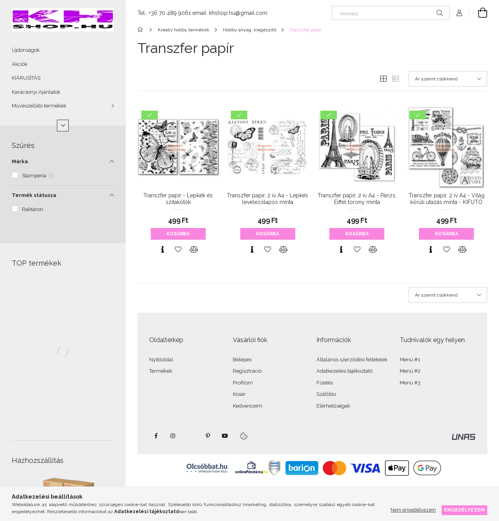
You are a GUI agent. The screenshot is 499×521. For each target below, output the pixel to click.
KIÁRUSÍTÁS (26, 78)
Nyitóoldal (161, 360)
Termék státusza (34, 195)
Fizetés (324, 383)
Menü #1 (410, 360)
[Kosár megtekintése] (478, 13)
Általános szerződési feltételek (352, 360)
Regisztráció (247, 371)
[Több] (63, 125)
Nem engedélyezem (413, 510)
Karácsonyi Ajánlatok (36, 92)
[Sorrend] (448, 79)
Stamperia (38, 176)
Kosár (239, 394)
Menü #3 (410, 383)
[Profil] (459, 13)
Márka (20, 161)
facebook (156, 436)
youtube (225, 436)
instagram (173, 436)
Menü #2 (410, 371)
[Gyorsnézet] (162, 249)
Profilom (243, 383)
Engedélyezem (464, 510)
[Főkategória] (141, 30)
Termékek (160, 371)
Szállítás (326, 394)
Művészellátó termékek (39, 106)
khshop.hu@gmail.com (238, 13)
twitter (190, 436)
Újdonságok (26, 50)
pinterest (207, 436)
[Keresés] (391, 13)
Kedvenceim (247, 406)
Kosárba (178, 234)
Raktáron (32, 209)
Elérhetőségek (333, 406)
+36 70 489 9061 (170, 13)
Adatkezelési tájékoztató (344, 371)
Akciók (19, 64)
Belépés (242, 360)
